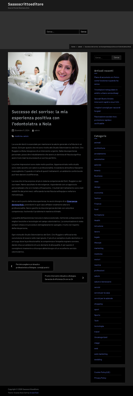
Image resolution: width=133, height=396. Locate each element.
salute (25, 136)
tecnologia (99, 326)
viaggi (97, 343)
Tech (96, 320)
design (97, 187)
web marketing (101, 354)
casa (96, 181)
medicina (18, 136)
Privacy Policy (100, 378)
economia (98, 192)
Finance (97, 203)
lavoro (97, 231)
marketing (98, 248)
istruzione (98, 226)
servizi (97, 287)
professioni (99, 270)
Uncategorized (100, 337)
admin (37, 130)
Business (98, 176)
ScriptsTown (34, 393)
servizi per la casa (102, 292)
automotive (99, 159)
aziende (97, 165)
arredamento (100, 153)
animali (97, 142)
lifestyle (97, 242)
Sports (97, 315)
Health (97, 220)
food (96, 209)
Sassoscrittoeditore (25, 4)
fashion (97, 198)
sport (96, 309)
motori (97, 259)
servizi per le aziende (103, 298)
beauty (97, 170)
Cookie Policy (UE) (102, 372)
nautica (97, 265)
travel (96, 331)
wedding (98, 359)
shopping (98, 304)
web (96, 348)
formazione (99, 215)
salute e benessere (102, 281)
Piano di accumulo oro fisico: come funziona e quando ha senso (107, 80)
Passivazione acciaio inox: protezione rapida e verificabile (105, 120)
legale (97, 237)
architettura (99, 148)
